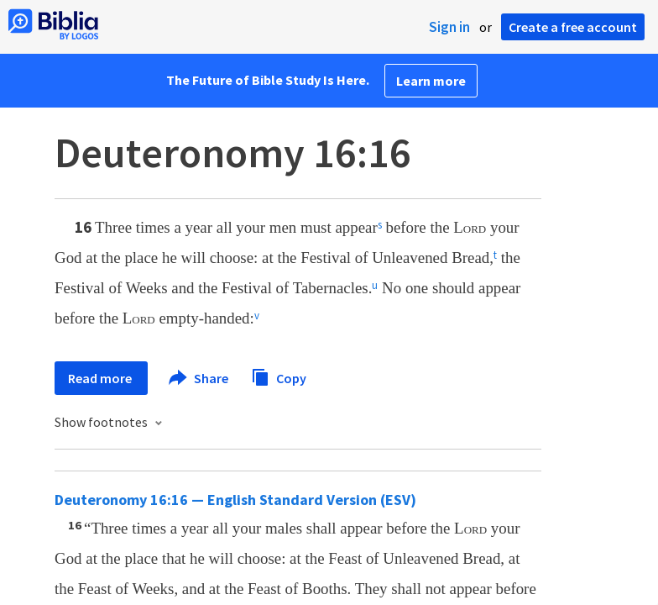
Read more (101, 378)
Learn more (431, 80)
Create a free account (573, 26)
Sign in (449, 27)
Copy (278, 376)
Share (199, 378)
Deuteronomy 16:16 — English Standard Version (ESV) (235, 499)
